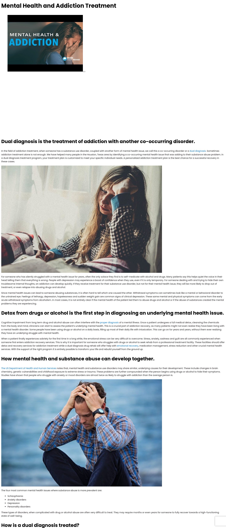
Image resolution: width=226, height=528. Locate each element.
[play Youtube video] (84, 71)
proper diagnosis (109, 322)
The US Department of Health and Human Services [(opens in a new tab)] (28, 368)
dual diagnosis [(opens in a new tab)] (198, 151)
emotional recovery (127, 345)
